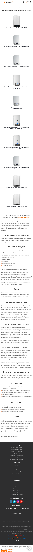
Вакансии (16, 492)
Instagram (17, 501)
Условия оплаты (16, 467)
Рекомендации (16, 490)
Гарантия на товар (16, 471)
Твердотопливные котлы (16, 449)
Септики (16, 457)
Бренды (16, 484)
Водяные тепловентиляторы (16, 459)
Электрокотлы (16, 453)
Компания (17, 480)
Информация (16, 462)
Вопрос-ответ (16, 488)
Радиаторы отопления (16, 451)
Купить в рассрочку (16, 473)
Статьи (16, 486)
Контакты (16, 465)
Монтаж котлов (16, 475)
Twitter (14, 501)
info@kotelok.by (25, 508)
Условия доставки (16, 469)
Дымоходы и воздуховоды (16, 455)
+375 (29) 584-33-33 (11, 508)
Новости (16, 482)
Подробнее (10, 549)
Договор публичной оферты (16, 494)
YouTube (21, 501)
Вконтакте (11, 501)
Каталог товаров (16, 445)
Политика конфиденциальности (16, 477)
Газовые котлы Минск (16, 447)
